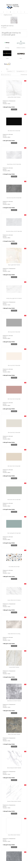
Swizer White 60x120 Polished (14, 600)
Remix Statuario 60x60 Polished (14, 767)
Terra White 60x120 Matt (14, 566)
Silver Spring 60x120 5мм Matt (14, 533)
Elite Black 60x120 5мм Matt (14, 130)
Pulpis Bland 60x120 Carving (14, 633)
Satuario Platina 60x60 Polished (14, 801)
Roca (7, 69)
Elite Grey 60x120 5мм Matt (14, 332)
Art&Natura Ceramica (21, 47)
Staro (21, 58)
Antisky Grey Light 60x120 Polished (14, 298)
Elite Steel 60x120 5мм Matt (14, 432)
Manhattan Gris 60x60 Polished (14, 700)
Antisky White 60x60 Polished (14, 97)
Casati (7, 58)
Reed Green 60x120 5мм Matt (14, 499)
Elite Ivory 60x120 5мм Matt (14, 365)
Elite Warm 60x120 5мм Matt (14, 466)
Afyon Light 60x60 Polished (14, 264)
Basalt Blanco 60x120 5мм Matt (14, 164)
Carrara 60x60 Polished (14, 667)
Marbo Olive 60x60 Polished (14, 734)
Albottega (7, 47)
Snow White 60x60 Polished (14, 834)
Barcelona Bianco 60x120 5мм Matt (14, 231)
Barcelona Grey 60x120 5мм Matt (14, 197)
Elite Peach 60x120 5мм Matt (14, 399)
